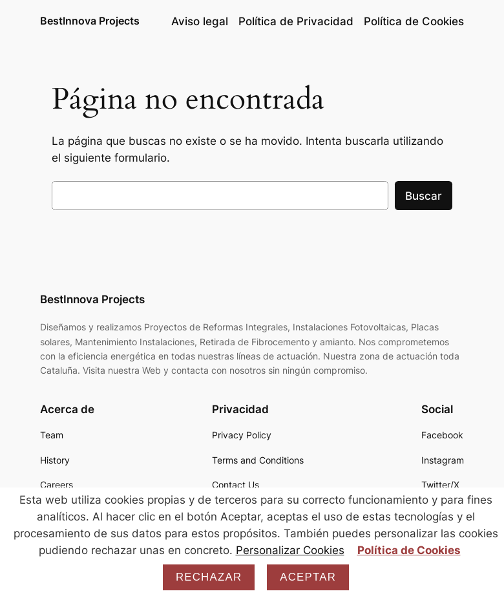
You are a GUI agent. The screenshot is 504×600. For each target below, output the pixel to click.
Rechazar (209, 577)
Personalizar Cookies (290, 550)
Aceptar (308, 577)
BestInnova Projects (90, 20)
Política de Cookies (409, 550)
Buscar (423, 195)
